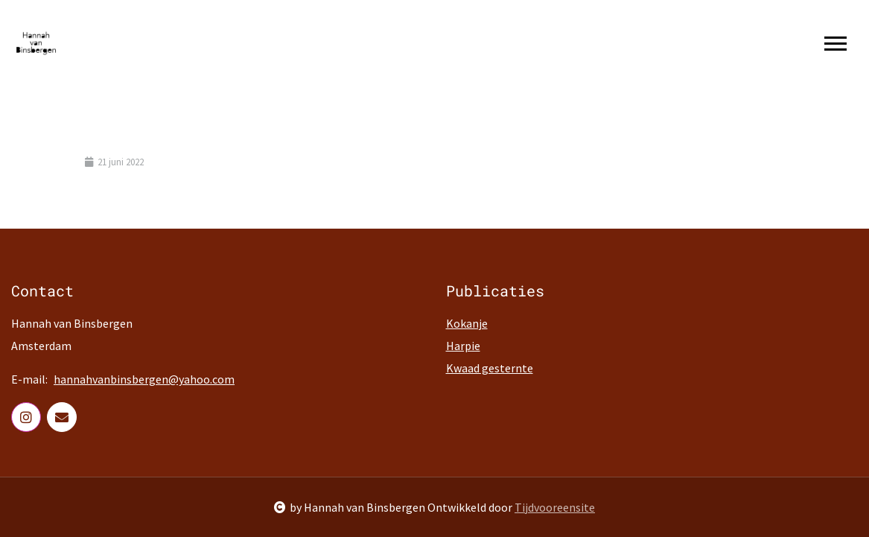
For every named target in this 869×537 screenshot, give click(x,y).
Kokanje (467, 323)
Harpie (463, 345)
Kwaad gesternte (489, 367)
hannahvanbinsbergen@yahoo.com (144, 379)
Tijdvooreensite (555, 507)
